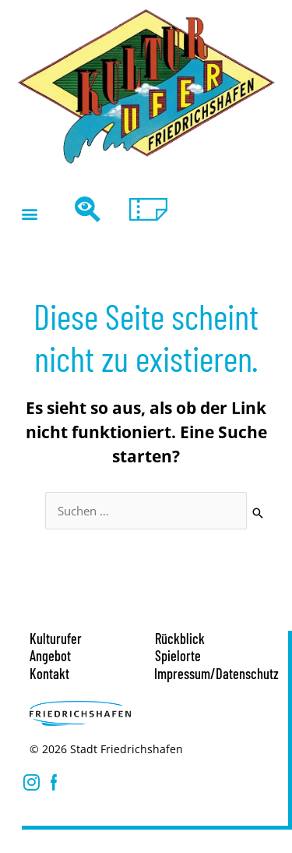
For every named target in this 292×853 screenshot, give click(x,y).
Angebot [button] (50, 655)
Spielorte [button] (178, 655)
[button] (29, 213)
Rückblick (180, 638)
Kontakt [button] (49, 673)
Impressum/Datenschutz (216, 673)
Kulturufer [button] (56, 638)
